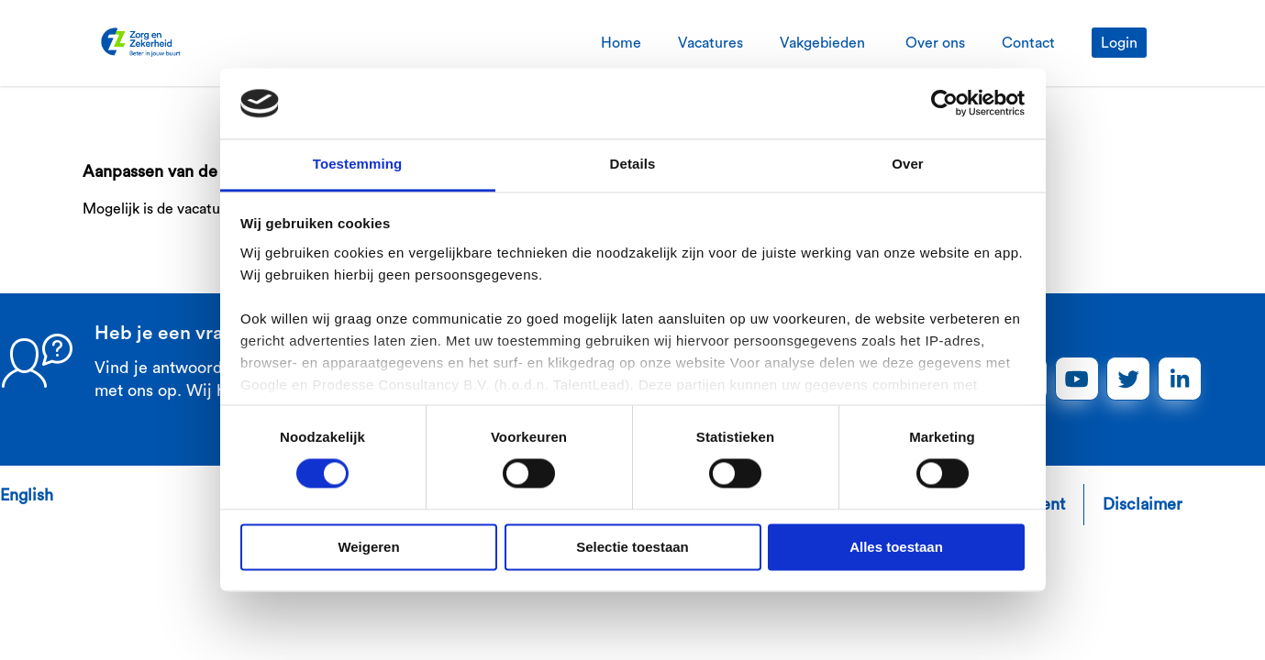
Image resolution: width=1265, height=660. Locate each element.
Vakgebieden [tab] (824, 43)
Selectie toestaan (632, 547)
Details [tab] (633, 163)
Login (1119, 43)
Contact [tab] (1028, 43)
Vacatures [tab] (710, 43)
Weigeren (368, 547)
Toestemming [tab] (358, 163)
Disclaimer (1142, 504)
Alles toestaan (896, 547)
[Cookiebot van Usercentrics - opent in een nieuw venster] (944, 103)
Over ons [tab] (935, 43)
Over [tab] (908, 163)
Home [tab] (621, 43)
